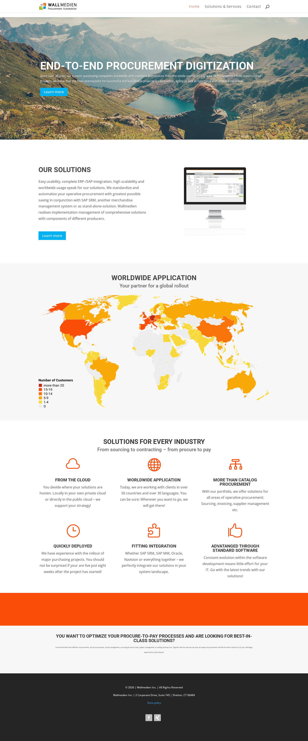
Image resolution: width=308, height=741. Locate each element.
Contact (254, 7)
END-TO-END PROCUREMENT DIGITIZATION (147, 66)
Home (194, 7)
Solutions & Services (223, 7)
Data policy (154, 703)
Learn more (54, 91)
